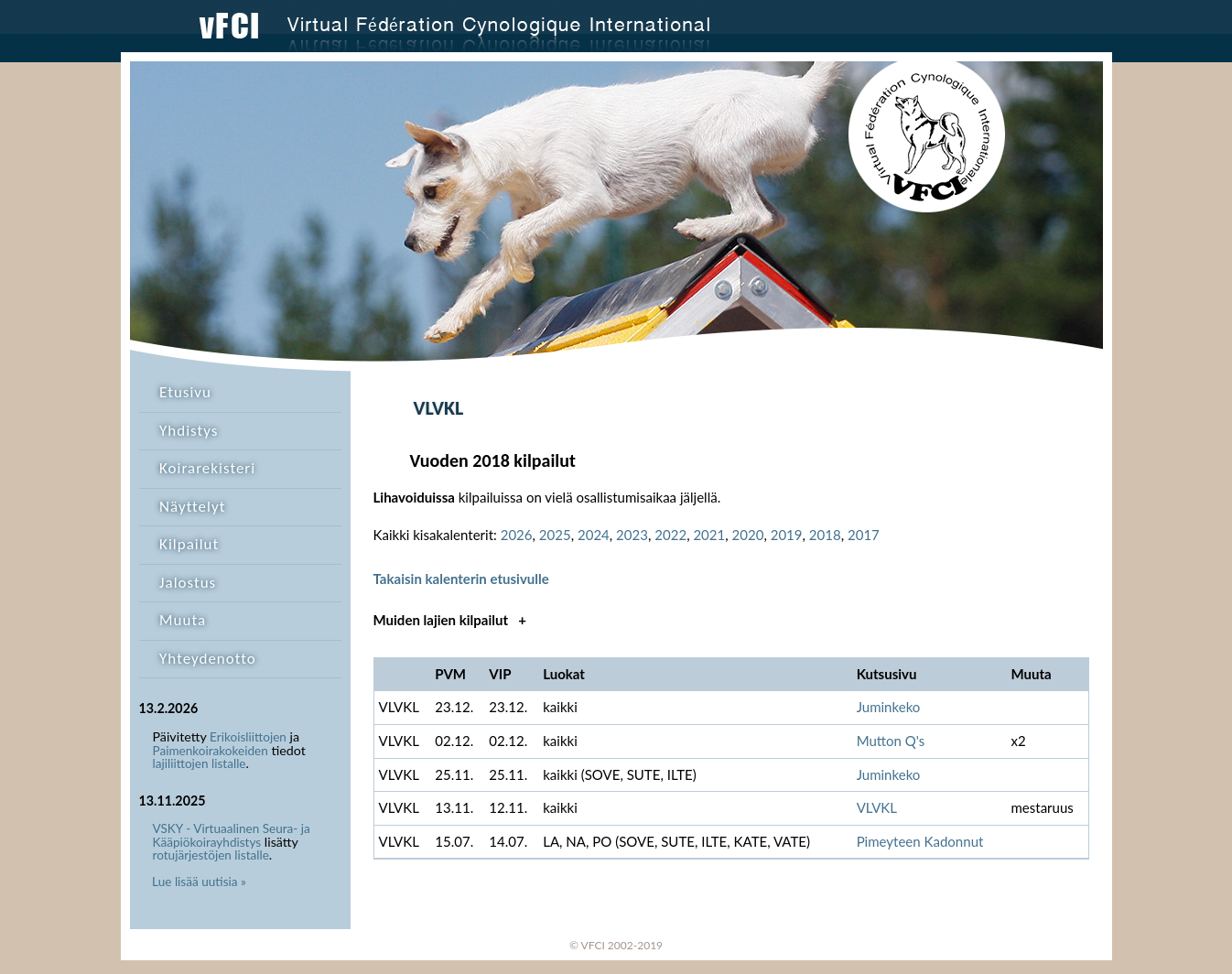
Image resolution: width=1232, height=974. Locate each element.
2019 (787, 534)
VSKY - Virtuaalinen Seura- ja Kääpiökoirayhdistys (231, 835)
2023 (632, 534)
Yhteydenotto (207, 658)
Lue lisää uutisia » (199, 881)
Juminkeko (889, 706)
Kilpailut (189, 544)
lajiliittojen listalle (199, 763)
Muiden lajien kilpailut (449, 619)
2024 (594, 534)
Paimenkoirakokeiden (210, 750)
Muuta (182, 620)
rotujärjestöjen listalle (211, 855)
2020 (748, 534)
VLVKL (877, 807)
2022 (670, 534)
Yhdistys (188, 430)
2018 (825, 534)
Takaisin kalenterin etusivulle (461, 578)
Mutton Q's (891, 740)
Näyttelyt (192, 506)
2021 (709, 534)
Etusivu (185, 392)
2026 (517, 534)
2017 (864, 534)
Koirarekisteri (207, 468)
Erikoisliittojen (248, 737)
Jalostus (187, 582)
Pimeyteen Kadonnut (920, 841)
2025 (555, 534)
